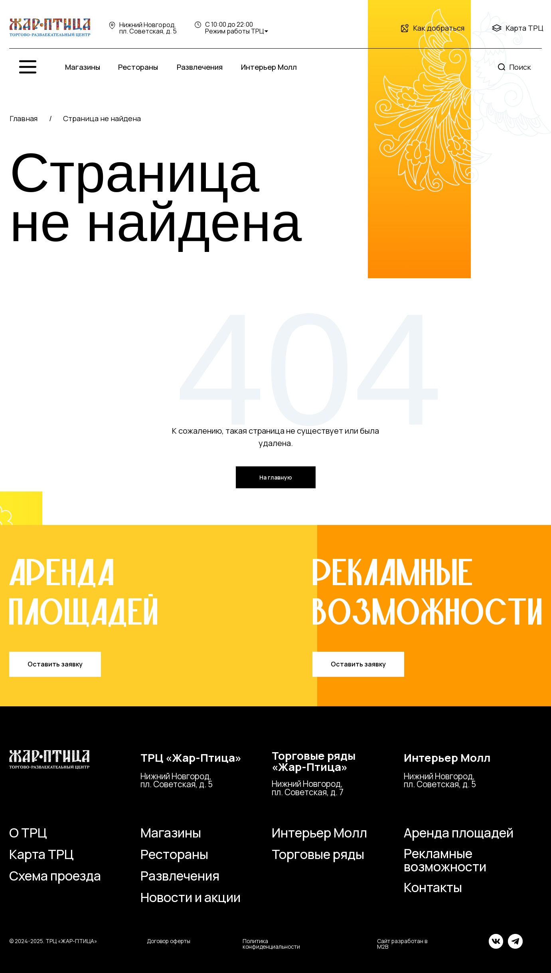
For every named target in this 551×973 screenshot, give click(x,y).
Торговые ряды (318, 854)
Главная (24, 118)
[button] (55, 664)
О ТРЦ (28, 832)
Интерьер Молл (447, 757)
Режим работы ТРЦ (234, 31)
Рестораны (174, 854)
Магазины (170, 832)
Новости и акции (190, 897)
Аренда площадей (458, 832)
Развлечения (179, 876)
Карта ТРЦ (524, 28)
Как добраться (438, 28)
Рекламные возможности (445, 860)
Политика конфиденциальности (271, 943)
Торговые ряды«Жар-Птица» (313, 761)
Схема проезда (55, 876)
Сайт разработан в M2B (402, 943)
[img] (50, 27)
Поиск (520, 67)
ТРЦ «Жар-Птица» (190, 757)
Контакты (433, 887)
